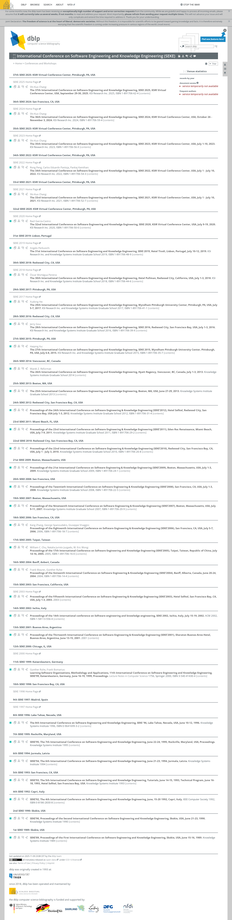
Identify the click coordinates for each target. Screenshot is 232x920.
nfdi (69, 4)
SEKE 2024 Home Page (25, 108)
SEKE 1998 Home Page (25, 691)
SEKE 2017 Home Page (25, 296)
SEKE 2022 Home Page (25, 162)
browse (35, 4)
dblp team (57, 856)
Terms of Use (24, 863)
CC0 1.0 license (72, 859)
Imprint (50, 863)
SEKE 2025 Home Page (25, 81)
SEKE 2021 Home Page (25, 189)
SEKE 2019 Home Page (25, 243)
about (59, 4)
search (48, 4)
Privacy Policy (38, 863)
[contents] (144, 93)
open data (51, 859)
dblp (23, 4)
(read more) (164, 24)
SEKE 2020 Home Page (25, 216)
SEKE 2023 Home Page (25, 135)
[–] (185, 71)
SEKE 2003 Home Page (25, 591)
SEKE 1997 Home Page (25, 706)
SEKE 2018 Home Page (25, 269)
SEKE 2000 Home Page (25, 653)
